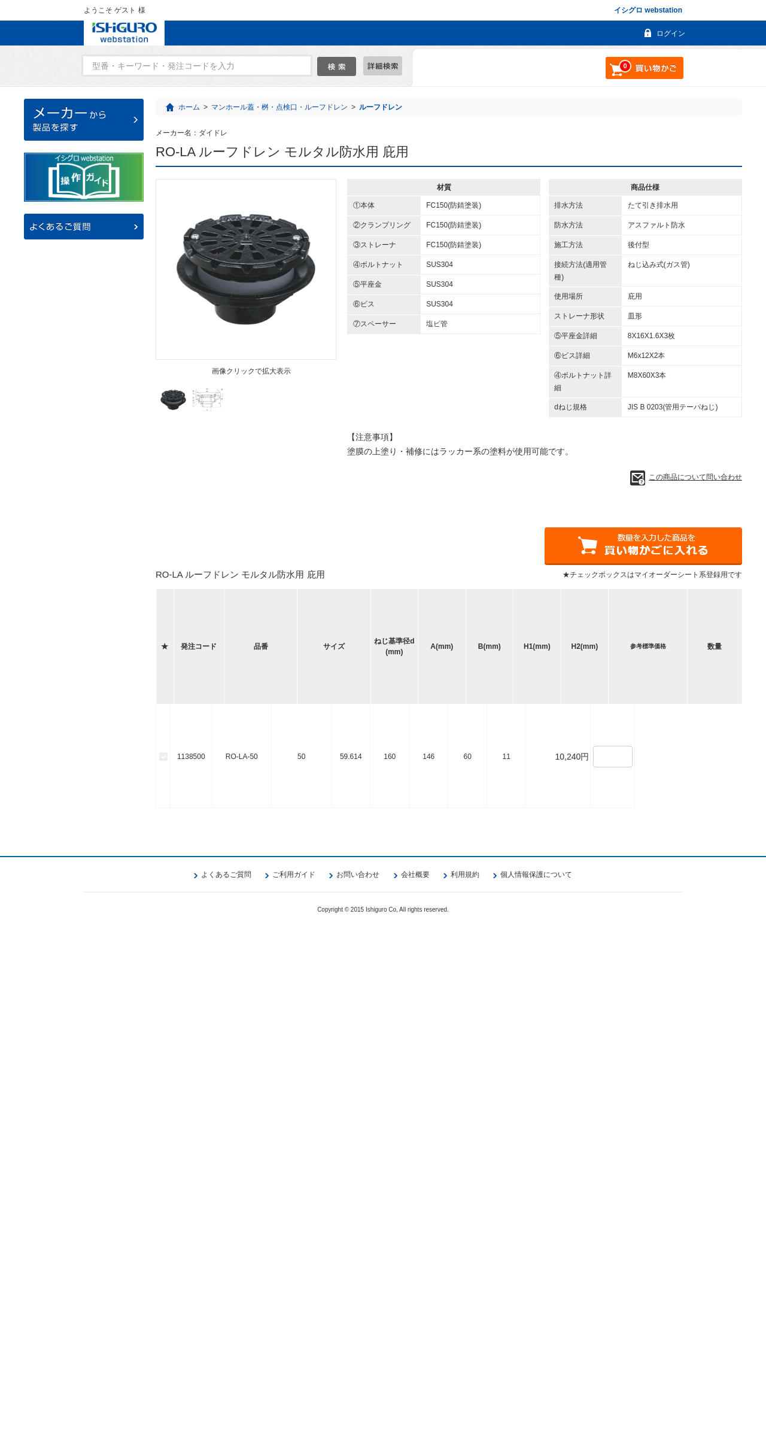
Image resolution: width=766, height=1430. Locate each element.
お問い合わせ (357, 1377)
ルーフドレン (380, 107)
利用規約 (465, 1377)
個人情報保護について (536, 1377)
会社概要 (415, 1377)
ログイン (670, 33)
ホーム (189, 107)
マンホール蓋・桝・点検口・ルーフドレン (279, 107)
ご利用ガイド (293, 1377)
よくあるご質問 (226, 1377)
